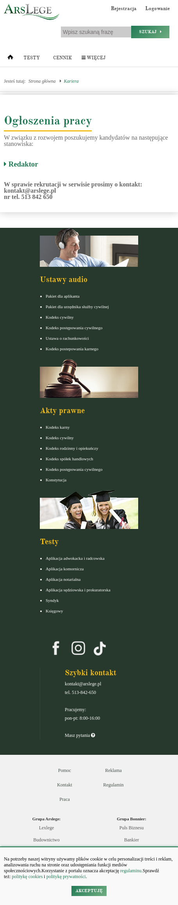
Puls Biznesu (131, 827)
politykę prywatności (66, 876)
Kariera (71, 81)
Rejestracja (124, 8)
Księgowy (54, 611)
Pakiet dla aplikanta (63, 296)
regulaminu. (131, 870)
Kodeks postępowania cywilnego (74, 327)
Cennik (62, 58)
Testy (31, 58)
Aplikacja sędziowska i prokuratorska (78, 589)
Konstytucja (56, 479)
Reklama (113, 770)
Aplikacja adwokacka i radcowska (75, 558)
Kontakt (64, 785)
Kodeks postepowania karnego (72, 348)
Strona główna (42, 81)
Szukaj (150, 31)
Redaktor (21, 164)
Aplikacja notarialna (63, 579)
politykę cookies (27, 876)
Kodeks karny (57, 427)
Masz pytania (80, 735)
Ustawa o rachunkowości (67, 338)
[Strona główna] (10, 59)
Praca (64, 799)
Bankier (131, 840)
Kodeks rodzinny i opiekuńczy (72, 448)
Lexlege (46, 827)
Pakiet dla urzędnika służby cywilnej (77, 306)
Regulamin (113, 785)
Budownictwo (46, 840)
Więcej (93, 58)
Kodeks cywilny (60, 317)
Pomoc (64, 770)
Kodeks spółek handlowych (69, 458)
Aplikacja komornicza (65, 568)
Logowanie (157, 8)
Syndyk (52, 600)
